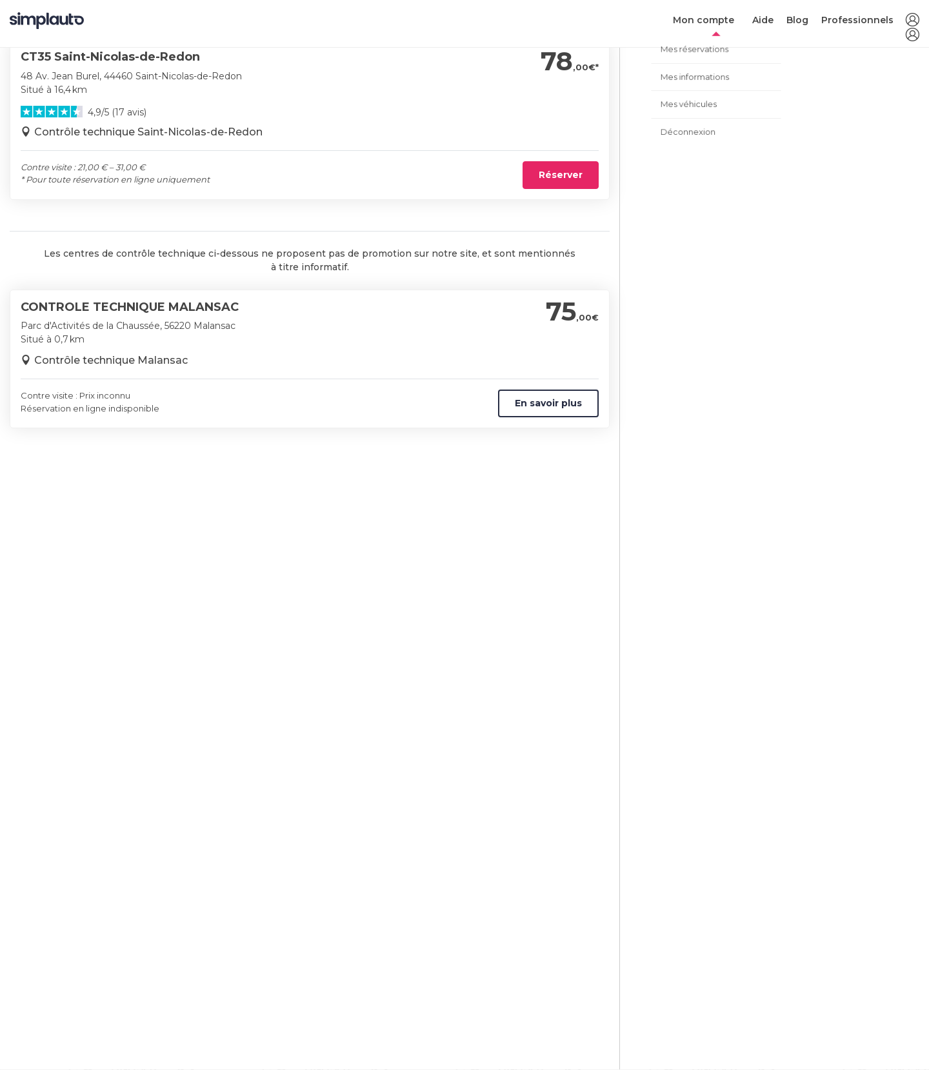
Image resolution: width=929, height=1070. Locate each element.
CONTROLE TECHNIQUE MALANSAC (130, 307)
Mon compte (703, 20)
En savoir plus (548, 403)
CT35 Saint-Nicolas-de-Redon (110, 57)
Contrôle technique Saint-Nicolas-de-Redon (148, 132)
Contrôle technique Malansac (111, 360)
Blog (797, 20)
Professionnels (857, 20)
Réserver (561, 175)
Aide (763, 20)
